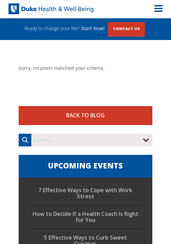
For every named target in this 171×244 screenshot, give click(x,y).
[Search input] (85, 140)
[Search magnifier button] (25, 140)
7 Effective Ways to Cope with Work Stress (85, 193)
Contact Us (126, 28)
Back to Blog (85, 115)
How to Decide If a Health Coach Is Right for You (85, 217)
